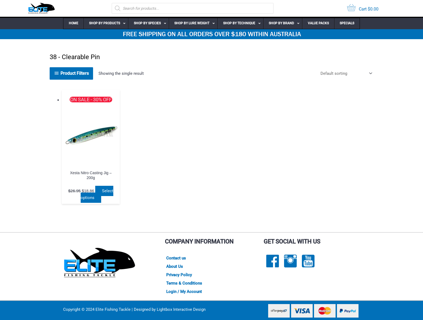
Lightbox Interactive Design (181, 309)
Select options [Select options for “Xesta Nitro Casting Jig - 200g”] (97, 194)
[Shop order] (345, 73)
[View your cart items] (362, 8)
